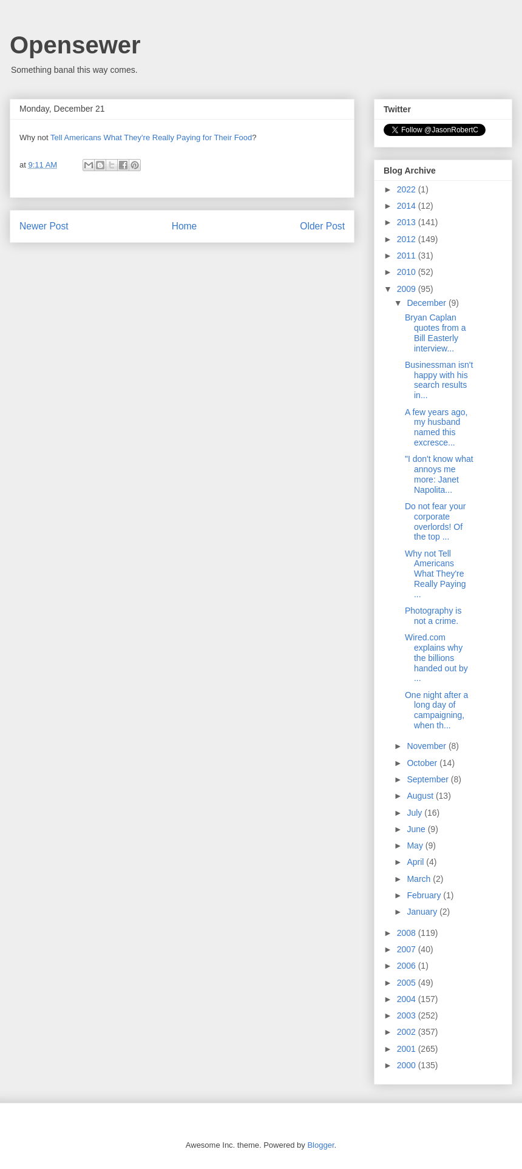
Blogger (320, 1145)
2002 (407, 1032)
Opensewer (75, 45)
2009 (407, 289)
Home (184, 226)
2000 (407, 1065)
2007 (407, 949)
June (417, 829)
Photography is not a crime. (433, 616)
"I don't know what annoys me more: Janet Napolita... (439, 474)
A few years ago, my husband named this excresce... (436, 427)
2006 (407, 966)
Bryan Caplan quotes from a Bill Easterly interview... (435, 333)
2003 (407, 1015)
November (427, 746)
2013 (407, 222)
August (421, 796)
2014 (407, 206)
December (427, 303)
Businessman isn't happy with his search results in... (439, 380)
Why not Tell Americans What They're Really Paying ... (435, 574)
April (416, 862)
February (425, 895)
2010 (407, 272)
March (420, 879)
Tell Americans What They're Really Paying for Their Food (151, 137)
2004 (407, 999)
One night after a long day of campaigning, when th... (436, 710)
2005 (407, 983)
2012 (407, 239)
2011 (407, 255)
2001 (407, 1049)
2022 (407, 189)
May (416, 845)
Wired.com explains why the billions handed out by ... (436, 657)
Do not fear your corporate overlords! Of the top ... (435, 521)
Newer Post (44, 226)
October (423, 763)
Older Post (322, 226)
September (428, 779)
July (415, 813)
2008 (407, 933)
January (423, 912)
